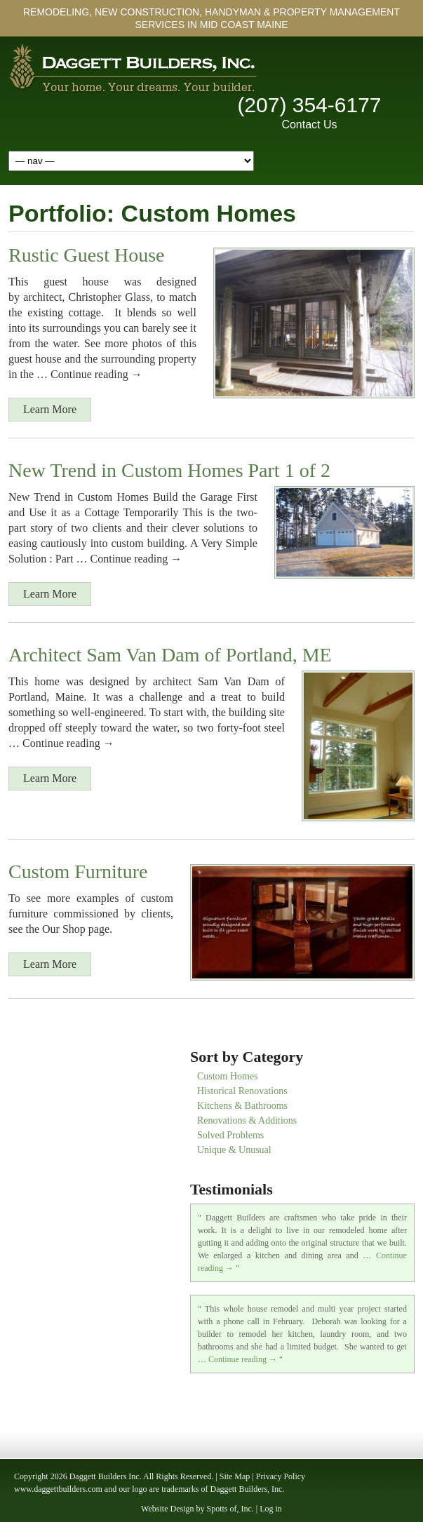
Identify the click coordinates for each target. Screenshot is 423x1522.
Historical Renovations (242, 1091)
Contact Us (309, 124)
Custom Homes (227, 1076)
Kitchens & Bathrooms (242, 1105)
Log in (271, 1509)
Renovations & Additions (247, 1120)
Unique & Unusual (234, 1150)
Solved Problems (230, 1135)
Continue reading (242, 1359)
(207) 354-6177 (309, 104)
